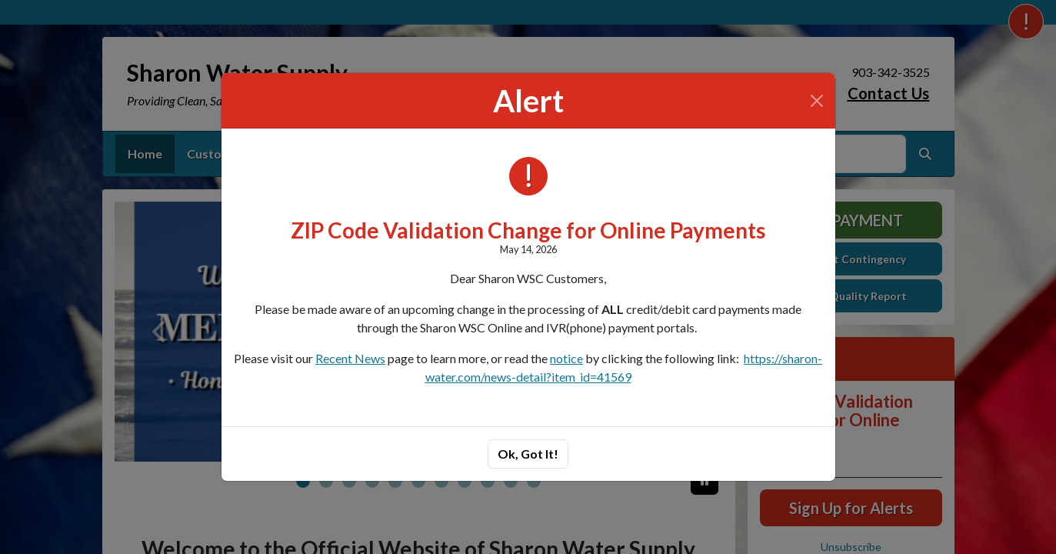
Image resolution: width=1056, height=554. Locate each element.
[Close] (816, 100)
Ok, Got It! (528, 453)
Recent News (350, 358)
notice (566, 358)
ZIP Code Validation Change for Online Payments (528, 230)
